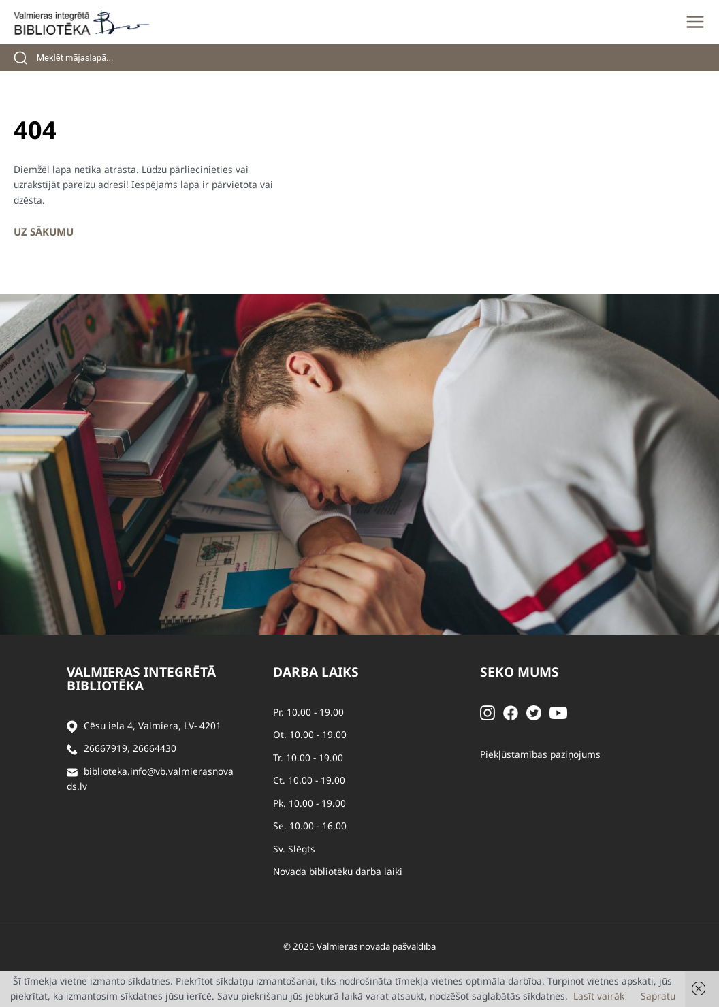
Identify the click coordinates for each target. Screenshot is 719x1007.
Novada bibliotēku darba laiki (337, 871)
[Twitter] (533, 711)
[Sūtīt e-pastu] (72, 772)
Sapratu (658, 995)
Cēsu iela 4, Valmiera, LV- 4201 (152, 725)
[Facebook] (510, 711)
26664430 (154, 747)
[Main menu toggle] (695, 22)
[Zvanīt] (72, 748)
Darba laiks (316, 672)
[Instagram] (487, 711)
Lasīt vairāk (598, 995)
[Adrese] (72, 726)
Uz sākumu (44, 231)
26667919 (105, 747)
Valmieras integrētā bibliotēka (141, 678)
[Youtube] (558, 711)
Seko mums (519, 672)
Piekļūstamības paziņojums (540, 754)
